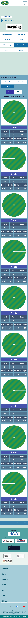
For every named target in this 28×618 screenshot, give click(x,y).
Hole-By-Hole (21, 34)
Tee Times (7, 39)
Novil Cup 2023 (8, 20)
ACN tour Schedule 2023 (21, 522)
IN (18, 92)
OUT (9, 92)
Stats (21, 39)
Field (6, 50)
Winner (21, 50)
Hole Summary (7, 45)
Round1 (7, 82)
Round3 (7, 86)
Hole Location (21, 45)
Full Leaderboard (7, 34)
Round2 (20, 82)
